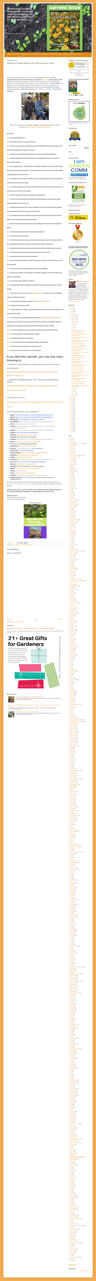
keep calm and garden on (75, 852)
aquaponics (72, 464)
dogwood (72, 633)
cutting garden (73, 613)
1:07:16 (9, 317)
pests (71, 972)
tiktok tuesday (73, 1159)
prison (71, 1015)
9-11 (71, 438)
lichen (71, 874)
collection (72, 575)
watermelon (72, 1232)
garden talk (72, 733)
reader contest (73, 1038)
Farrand (71, 673)
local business (73, 883)
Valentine (72, 1204)
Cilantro (71, 561)
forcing (71, 697)
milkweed (72, 906)
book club (72, 511)
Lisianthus (72, 881)
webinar (71, 1234)
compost (72, 582)
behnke (71, 493)
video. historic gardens (75, 1218)
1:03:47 (9, 301)
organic (71, 944)
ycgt (71, 1255)
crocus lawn (72, 606)
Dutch (71, 641)
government (72, 768)
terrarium (72, 1151)
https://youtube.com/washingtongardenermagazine (31, 475)
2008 (71, 425)
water (71, 1227)
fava (71, 674)
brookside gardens (74, 519)
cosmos (71, 594)
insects (71, 833)
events (71, 657)
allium (71, 446)
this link (25, 477)
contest (71, 587)
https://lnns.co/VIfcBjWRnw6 (28, 446)
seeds (71, 1099)
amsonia (72, 459)
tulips (71, 1182)
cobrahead (72, 570)
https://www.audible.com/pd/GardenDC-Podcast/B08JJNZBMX (35, 430)
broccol (71, 516)
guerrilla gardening (74, 784)
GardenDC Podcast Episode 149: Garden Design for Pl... (78, 379)
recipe (71, 1040)
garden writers (73, 739)
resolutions (72, 1050)
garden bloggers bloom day (76, 719)
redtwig (71, 1047)
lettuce (71, 871)
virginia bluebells (73, 1224)
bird (71, 497)
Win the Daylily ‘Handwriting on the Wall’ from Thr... (79, 338)
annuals (71, 462)
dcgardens (72, 622)
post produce (73, 1003)
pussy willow (73, 1027)
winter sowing (73, 1250)
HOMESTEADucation (52, 87)
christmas (72, 558)
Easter (71, 643)
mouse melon (73, 916)
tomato (71, 1163)
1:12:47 (9, 346)
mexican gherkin (73, 904)
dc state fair (72, 620)
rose (71, 1061)
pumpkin (72, 1026)
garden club (72, 725)
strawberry (72, 1127)
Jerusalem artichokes (75, 847)
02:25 (8, 137)
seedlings (72, 1097)
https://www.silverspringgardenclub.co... (50, 317)
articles (71, 467)
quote (71, 1029)
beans (71, 486)
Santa (71, 1078)
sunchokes (72, 1135)
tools (71, 1166)
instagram (72, 834)
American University (74, 457)
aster (71, 472)
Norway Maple (73, 935)
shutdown (72, 1107)
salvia (71, 1074)
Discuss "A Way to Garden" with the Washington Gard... (79, 349)
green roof (72, 777)
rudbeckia (72, 1066)
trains (71, 1171)
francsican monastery (75, 704)
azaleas (71, 479)
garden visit (72, 737)
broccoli (71, 518)
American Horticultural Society (77, 455)
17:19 (8, 199)
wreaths (71, 1253)
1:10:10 (9, 334)
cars (71, 542)
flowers (71, 693)
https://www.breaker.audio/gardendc (27, 432)
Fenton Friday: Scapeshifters (77, 343)
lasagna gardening (74, 862)
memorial (72, 902)
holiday (71, 808)
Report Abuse (72, 1264)
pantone (72, 951)
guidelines (72, 787)
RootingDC (72, 1059)
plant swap (72, 987)
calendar (72, 530)
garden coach (73, 726)
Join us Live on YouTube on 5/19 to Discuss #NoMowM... (79, 372)
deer (71, 624)
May (72, 329)
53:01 (8, 281)
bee (71, 490)
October (73, 319)
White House (73, 1241)
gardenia (72, 744)
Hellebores (72, 798)
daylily (71, 617)
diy (70, 627)
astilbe (71, 474)
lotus (71, 885)
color (71, 577)
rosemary (72, 1062)
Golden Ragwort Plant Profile (77, 383)
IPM (71, 840)
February (73, 393)
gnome (71, 765)
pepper (71, 968)
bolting (71, 507)
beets (71, 492)
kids (71, 855)
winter (71, 1246)
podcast (23, 544)
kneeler (71, 857)
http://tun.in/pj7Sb (20, 471)
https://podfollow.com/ (27, 455)
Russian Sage (73, 1067)
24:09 (8, 223)
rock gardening (73, 1057)
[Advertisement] (35, 605)
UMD (71, 1190)
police (71, 998)
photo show (72, 977)
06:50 (8, 154)
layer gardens (73, 867)
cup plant (72, 610)
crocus (71, 605)
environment (73, 653)
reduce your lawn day (75, 1048)
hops (71, 812)
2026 (71, 307)
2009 (71, 423)
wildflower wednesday (75, 1243)
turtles (71, 1187)
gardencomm (73, 740)
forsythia (72, 699)
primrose (72, 1012)
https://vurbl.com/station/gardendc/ (25, 473)
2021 (71, 399)
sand (71, 1076)
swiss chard (72, 1144)
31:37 (8, 240)
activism (72, 441)
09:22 (8, 166)
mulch (71, 920)
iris (70, 841)
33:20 (8, 248)
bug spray (72, 523)
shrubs (71, 1106)
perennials (72, 970)
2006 (71, 429)
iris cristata (72, 843)
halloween (72, 793)
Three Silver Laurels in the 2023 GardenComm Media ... (78, 331)
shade (71, 1102)
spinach (71, 1118)
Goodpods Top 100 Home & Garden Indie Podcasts (79, 70)
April (72, 389)
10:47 (8, 178)
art (70, 465)
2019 (71, 403)
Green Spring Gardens (75, 779)
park (71, 954)
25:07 (8, 232)
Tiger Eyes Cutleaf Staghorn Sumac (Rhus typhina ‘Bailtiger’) (78, 1157)
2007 (71, 427)
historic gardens (73, 807)
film (70, 686)
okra (71, 939)
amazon (72, 453)
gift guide (72, 753)
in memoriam (73, 829)
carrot (71, 540)
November (73, 317)
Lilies (71, 878)
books (71, 512)
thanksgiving (73, 1153)
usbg (71, 1199)
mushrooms (72, 923)
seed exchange (73, 1088)
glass (71, 761)
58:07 (8, 285)
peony (71, 965)
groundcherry (73, 780)
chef (71, 547)
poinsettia (72, 994)
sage (71, 1069)
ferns (71, 681)
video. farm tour (73, 1215)
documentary (73, 631)
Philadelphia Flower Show (76, 974)
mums (71, 921)
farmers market (73, 671)
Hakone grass (73, 791)
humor (71, 822)
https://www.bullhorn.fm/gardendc (26, 435)
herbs (71, 800)
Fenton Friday (73, 679)
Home (35, 619)
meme (71, 900)
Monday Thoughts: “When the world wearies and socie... (79, 335)
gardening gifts (73, 746)
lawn (71, 866)
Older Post (60, 619)
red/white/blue (73, 1043)
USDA (71, 1201)
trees (71, 1175)
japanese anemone (74, 845)
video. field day (73, 1217)
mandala (72, 893)
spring (71, 1121)
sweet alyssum (73, 1141)
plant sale (72, 984)
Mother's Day (73, 914)
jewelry (71, 848)
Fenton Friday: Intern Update (77, 368)
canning (71, 537)
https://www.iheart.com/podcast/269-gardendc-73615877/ (36, 421)
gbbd (71, 749)
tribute (71, 1178)
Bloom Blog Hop (73, 504)
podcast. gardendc (30, 544)
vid (70, 1211)
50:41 (8, 272)
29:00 (8, 236)
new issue (72, 930)
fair (70, 662)
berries (71, 495)
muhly (71, 918)
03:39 (8, 142)
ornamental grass (74, 946)
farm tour (72, 669)
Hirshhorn (72, 805)
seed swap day (73, 1095)
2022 (71, 397)
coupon (71, 598)
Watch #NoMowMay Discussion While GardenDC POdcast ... (79, 341)
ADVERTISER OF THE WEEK (77, 443)
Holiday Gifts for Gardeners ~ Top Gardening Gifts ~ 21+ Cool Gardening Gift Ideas (30, 628)
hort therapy (72, 813)
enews (71, 652)
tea (70, 1147)
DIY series (72, 629)
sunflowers (72, 1137)
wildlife (71, 1244)
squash (71, 1125)
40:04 (8, 256)
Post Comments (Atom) (18, 621)
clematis (72, 566)
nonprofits (72, 933)
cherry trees (72, 553)
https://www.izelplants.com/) (42, 301)
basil (71, 485)
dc (70, 619)
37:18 (8, 252)
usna (71, 1203)
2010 (71, 421)
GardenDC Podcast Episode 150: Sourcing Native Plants (78, 365)
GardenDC (13, 544)
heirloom (72, 796)
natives (20, 544)
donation (72, 634)
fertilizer (71, 683)
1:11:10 (9, 338)
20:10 (8, 207)
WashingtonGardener (83, 281)
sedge (71, 1085)
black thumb (72, 499)
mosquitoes (72, 911)
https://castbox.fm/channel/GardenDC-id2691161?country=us (35, 439)
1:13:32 (9, 350)
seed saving (72, 1090)
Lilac (71, 876)
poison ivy (72, 996)
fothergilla (72, 700)
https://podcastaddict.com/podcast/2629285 (34, 453)
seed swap (72, 1094)
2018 (71, 405)
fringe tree (72, 707)
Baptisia (72, 481)
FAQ (71, 667)
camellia (72, 533)
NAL (71, 925)
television (72, 1149)
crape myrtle (73, 601)
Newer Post (10, 619)
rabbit (71, 1031)
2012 (71, 417)
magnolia (72, 888)
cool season (72, 589)
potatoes (72, 1007)
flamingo (72, 690)
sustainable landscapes (75, 1139)
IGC (71, 827)
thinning (71, 1154)
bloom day (72, 505)
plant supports (73, 986)
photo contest (73, 975)
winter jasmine (73, 1248)
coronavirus (72, 593)
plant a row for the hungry (76, 981)
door (71, 636)
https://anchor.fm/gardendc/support (39, 127)
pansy (71, 949)
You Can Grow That (74, 1257)
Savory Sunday (73, 1081)
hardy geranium (73, 794)
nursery (71, 937)
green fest (72, 773)
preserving (72, 1010)
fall (70, 666)
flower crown (73, 692)
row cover (72, 1064)
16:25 (8, 195)
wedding (72, 1236)
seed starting (73, 1092)
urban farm (72, 1194)
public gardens (73, 1024)
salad (71, 1071)
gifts (71, 756)
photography (73, 979)
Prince (71, 1014)
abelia (71, 439)
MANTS (71, 895)
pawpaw (72, 958)
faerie (71, 660)
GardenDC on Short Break (77, 355)
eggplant (72, 650)
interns (71, 836)
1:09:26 (9, 330)
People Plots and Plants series (77, 967)
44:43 (8, 260)
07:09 (8, 158)
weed (71, 1238)
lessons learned (73, 869)
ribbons (71, 1055)
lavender (72, 864)
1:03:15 (9, 293)
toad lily (71, 1161)
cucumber (72, 608)
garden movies (73, 730)
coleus (71, 573)
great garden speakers (75, 770)
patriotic (71, 956)
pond (71, 1001)
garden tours (73, 735)
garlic (71, 747)
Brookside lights (73, 521)
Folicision (72, 695)
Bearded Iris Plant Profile (77, 370)
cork (71, 591)
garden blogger (73, 718)
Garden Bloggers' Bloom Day (76, 721)
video (71, 1213)
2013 (71, 415)
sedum (71, 1087)
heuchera (72, 801)
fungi (71, 713)
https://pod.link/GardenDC (24, 457)
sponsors (72, 1120)
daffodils (72, 615)
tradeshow (72, 1170)
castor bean (72, 544)
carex (71, 539)
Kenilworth (72, 853)
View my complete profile (74, 301)
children (71, 556)
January (73, 395)
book (71, 509)
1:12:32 (9, 342)
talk (70, 1146)
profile (71, 1017)
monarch (72, 907)
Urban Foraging (73, 1196)
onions (71, 940)
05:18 (8, 146)
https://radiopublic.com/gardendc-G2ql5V (31, 419)
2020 (71, 401)
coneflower (72, 584)
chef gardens (73, 549)
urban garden (73, 1197)
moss (71, 913)
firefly (71, 688)
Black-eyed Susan (74, 500)
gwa (71, 789)
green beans (73, 772)
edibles (71, 648)
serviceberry (72, 1101)
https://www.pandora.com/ (30, 448)
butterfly (72, 526)
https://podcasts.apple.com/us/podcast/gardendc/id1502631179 (34, 415)
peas (71, 961)
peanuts (72, 960)
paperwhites (72, 953)
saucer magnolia (73, 1080)
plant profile (72, 982)
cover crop (72, 599)
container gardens (74, 586)
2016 (71, 409)
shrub (71, 1104)
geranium (72, 751)
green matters (73, 775)
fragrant (71, 702)
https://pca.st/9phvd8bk (26, 450)
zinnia (71, 1258)
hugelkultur (72, 820)
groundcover (73, 782)
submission (72, 1130)
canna (71, 535)
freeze (71, 706)
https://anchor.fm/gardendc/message (20, 484)
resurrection (72, 1054)
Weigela (72, 1239)
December (73, 315)
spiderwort (72, 1116)
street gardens (73, 1128)
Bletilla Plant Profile (75, 359)
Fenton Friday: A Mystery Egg (78, 381)
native (17, 544)
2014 (71, 413)
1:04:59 (9, 305)
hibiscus (72, 803)
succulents (72, 1134)
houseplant (72, 817)
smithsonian (72, 1113)
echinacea (72, 645)
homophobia (73, 810)
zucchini (72, 1260)
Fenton (71, 678)
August (73, 323)
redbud (71, 1045)
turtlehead (72, 1185)
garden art (72, 716)
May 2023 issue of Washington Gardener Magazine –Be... (78, 346)
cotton (71, 596)
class (71, 565)
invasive (72, 838)
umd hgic (72, 1192)
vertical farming (73, 1206)
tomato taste (73, 1164)
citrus (71, 563)
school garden (73, 1083)
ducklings (72, 639)
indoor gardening (74, 831)
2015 (71, 411)
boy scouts (72, 514)
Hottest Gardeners (74, 815)
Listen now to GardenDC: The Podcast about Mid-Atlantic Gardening (78, 74)
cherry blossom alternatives (76, 551)
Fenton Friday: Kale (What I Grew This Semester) (26, 711)
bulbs (71, 525)
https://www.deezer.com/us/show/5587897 (28, 441)
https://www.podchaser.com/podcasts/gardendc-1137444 (35, 459)
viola (71, 1222)
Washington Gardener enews (76, 1225)
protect (71, 1021)
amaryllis (72, 452)
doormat (72, 638)
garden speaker (73, 732)
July (72, 325)
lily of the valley (73, 880)
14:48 (8, 187)
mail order (72, 890)
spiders (71, 1114)
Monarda (72, 909)
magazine (72, 887)
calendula (72, 532)
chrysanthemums (74, 559)
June (72, 327)
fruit (71, 711)
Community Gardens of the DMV (77, 580)
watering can (73, 1231)
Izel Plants (45, 79)
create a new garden (74, 603)
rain (71, 1036)
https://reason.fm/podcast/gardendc (26, 464)
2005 (71, 431)
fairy (71, 664)
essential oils (73, 655)
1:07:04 (9, 309)
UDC (71, 1189)
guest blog (72, 786)
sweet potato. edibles (75, 1142)
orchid (71, 942)
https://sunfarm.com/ (37, 293)
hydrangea (72, 824)
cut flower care (73, 612)
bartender (72, 483)
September (74, 321)
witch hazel (72, 1251)
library (71, 873)
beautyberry (72, 488)
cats (71, 546)
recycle (71, 1041)
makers (71, 892)
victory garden (73, 1208)
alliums (71, 448)
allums (71, 450)
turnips (71, 1183)
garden (71, 714)
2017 (71, 407)
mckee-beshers (73, 899)
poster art (72, 1005)
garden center (73, 723)
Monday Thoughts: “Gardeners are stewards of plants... (79, 362)
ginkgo (71, 758)
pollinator (72, 1000)
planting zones (73, 989)
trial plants (72, 1177)
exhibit (71, 659)
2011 (71, 419)
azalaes (71, 478)
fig (70, 685)
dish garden (72, 626)
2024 (71, 311)
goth (71, 767)
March (73, 391)
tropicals (72, 1180)
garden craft (72, 728)
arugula (71, 469)
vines (71, 1220)
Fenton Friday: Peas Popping (77, 357)
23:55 (8, 215)
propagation (72, 1019)
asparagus (72, 471)
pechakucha (72, 963)
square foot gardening (75, 1123)
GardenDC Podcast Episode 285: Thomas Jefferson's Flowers (29, 696)
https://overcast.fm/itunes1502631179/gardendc (31, 462)
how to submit (73, 819)
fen (70, 676)
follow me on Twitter (84, 1270)
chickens (72, 554)
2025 (71, 309)
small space (72, 1111)
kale (71, 850)
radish (71, 1034)
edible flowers (73, 646)
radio (71, 1033)
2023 (71, 313)
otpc (71, 947)
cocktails (72, 572)
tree (71, 1173)
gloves (71, 763)
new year (72, 932)
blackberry (72, 502)
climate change (73, 568)
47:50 (8, 268)
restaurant (72, 1052)
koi (70, 859)
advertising (72, 445)
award (71, 476)
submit (71, 1132)
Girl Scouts (72, 760)
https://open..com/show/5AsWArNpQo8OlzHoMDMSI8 (34, 417)
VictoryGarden (73, 1210)
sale (71, 1073)
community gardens (74, 579)
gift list (71, 754)
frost (71, 709)
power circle (72, 1008)
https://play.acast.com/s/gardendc (25, 424)
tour (71, 1168)
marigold (72, 897)
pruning (71, 1022)
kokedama (72, 860)
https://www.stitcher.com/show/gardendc (28, 468)
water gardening (73, 1229)
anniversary (72, 460)
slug (71, 1109)
